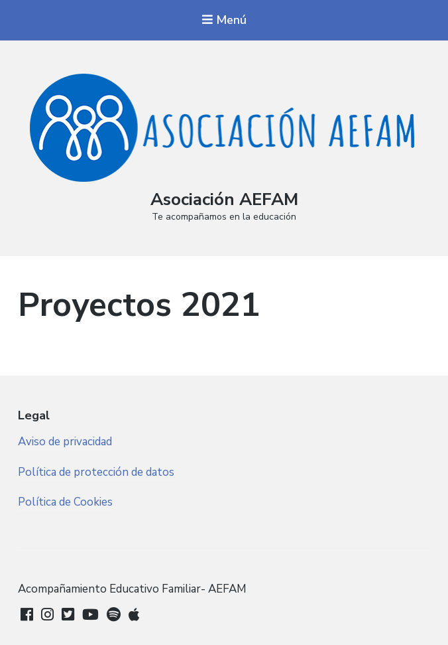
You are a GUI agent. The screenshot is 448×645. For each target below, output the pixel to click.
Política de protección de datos (96, 472)
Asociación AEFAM (224, 199)
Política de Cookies (65, 502)
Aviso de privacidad (65, 441)
